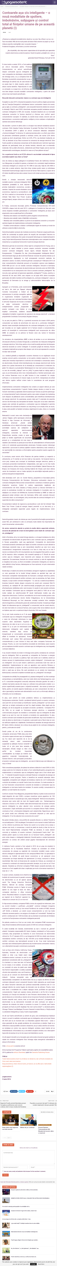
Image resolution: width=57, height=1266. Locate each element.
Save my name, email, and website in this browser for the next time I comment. (25, 1171)
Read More (41, 1264)
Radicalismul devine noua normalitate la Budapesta (24, 1231)
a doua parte (10, 1046)
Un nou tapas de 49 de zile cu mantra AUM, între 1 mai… (16, 1219)
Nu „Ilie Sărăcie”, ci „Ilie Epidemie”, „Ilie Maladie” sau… (25, 1248)
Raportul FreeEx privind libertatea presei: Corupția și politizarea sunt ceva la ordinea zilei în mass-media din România (13, 1105)
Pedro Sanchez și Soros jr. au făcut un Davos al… (24, 1256)
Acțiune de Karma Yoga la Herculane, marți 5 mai (23, 1210)
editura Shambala (19, 1052)
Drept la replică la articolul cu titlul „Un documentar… (24, 1189)
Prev (4, 1137)
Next (9, 1137)
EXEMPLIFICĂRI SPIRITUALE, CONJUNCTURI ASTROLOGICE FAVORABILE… (30, 1198)
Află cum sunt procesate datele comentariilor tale (42, 1182)
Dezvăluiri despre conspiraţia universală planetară (9, 1124)
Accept (33, 1264)
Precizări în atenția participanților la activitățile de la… (16, 1206)
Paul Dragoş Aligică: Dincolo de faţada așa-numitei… (24, 1240)
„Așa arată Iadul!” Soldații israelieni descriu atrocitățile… (25, 1223)
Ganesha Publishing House (41, 1052)
